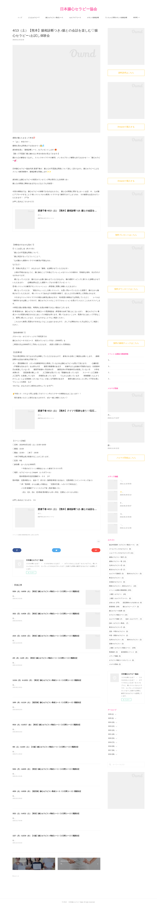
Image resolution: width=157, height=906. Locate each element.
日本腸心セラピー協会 (78, 9)
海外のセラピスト (134, 656)
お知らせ (114, 619)
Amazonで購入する (126, 127)
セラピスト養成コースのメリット (121, 677)
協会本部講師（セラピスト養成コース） (123, 561)
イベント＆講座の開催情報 (120, 607)
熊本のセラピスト (134, 590)
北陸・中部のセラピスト (118, 648)
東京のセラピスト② (117, 586)
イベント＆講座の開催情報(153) (21, 534)
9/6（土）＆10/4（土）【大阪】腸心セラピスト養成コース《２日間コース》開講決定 (45, 747)
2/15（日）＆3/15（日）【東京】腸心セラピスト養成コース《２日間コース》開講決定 (46, 636)
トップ (20, 17)
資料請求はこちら (126, 73)
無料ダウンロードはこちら (126, 289)
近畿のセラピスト (116, 660)
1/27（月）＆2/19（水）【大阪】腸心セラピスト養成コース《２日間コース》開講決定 (46, 836)
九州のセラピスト (116, 656)
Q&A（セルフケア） (133, 636)
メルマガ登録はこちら (126, 474)
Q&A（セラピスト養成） (118, 640)
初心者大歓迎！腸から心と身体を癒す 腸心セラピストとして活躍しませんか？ (39, 596)
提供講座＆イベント (129, 669)
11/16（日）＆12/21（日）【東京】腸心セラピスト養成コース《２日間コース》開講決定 (47, 680)
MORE (135, 17)
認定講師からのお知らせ (132, 619)
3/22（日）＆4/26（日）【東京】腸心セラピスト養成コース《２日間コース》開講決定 (46, 614)
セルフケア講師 (115, 636)
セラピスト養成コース (118, 632)
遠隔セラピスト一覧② (118, 574)
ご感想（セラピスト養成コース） (122, 665)
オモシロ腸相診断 (93, 17)
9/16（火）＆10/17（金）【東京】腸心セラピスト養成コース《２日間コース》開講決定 (46, 725)
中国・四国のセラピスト (118, 652)
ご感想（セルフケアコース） (120, 615)
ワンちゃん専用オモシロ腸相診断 (116, 17)
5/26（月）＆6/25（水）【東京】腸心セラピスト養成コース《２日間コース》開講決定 (46, 769)
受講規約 (113, 669)
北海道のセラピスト (117, 599)
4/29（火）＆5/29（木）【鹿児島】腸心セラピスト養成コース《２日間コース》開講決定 (47, 791)
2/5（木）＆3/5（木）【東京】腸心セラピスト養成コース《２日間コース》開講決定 (45, 658)
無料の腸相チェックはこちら (126, 343)
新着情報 (114, 623)
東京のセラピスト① (117, 644)
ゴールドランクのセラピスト (120, 566)
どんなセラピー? (33, 17)
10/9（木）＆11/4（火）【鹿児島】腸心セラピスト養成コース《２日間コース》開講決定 (47, 702)
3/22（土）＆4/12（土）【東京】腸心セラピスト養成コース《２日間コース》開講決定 (46, 813)
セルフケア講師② (116, 590)
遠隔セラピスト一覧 (117, 578)
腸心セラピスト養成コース (54, 17)
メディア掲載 (115, 673)
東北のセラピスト (116, 594)
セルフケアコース (75, 17)
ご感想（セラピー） (117, 611)
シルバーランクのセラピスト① (121, 570)
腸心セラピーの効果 (117, 627)
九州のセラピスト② (117, 582)
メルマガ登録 (115, 681)
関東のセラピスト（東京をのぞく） (122, 603)
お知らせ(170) (35, 534)
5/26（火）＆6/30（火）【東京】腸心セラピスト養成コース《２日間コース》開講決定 (46, 591)
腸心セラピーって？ (131, 623)
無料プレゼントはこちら (126, 235)
